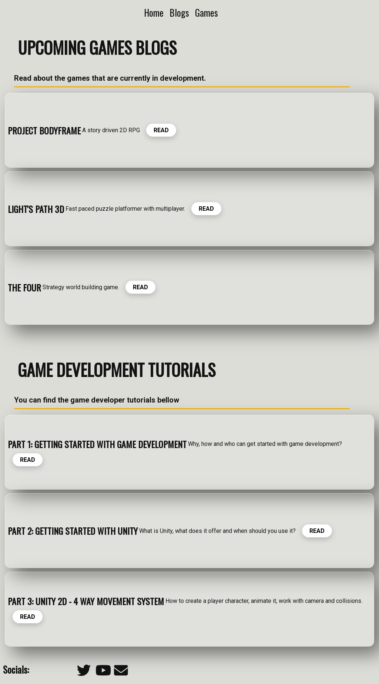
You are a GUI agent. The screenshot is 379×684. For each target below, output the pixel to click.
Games (206, 12)
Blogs (179, 12)
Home (154, 12)
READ (161, 130)
